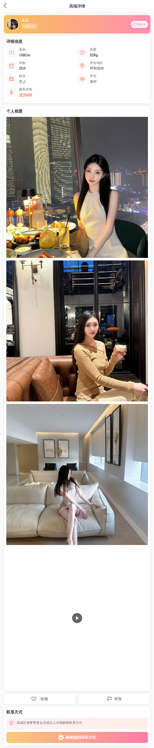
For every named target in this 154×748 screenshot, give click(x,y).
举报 (114, 698)
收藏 (39, 698)
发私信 (139, 24)
